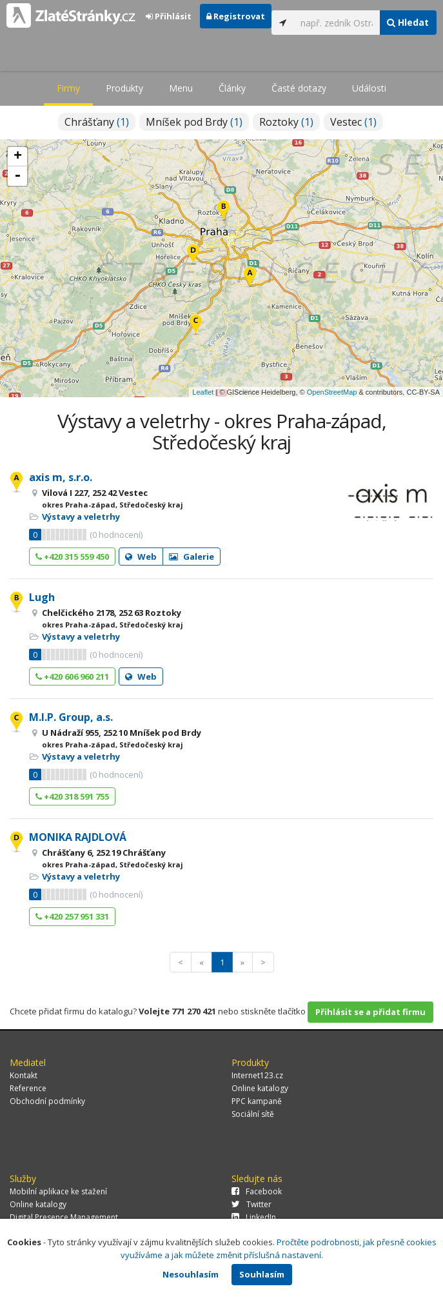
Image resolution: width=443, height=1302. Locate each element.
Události (369, 88)
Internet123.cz (257, 1075)
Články (232, 88)
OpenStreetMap (332, 392)
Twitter (251, 1204)
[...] (336, 22)
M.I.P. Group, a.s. (71, 717)
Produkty (124, 88)
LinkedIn (253, 1217)
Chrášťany (96, 122)
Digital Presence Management (64, 1217)
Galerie (191, 556)
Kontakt (23, 1075)
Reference (28, 1088)
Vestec (353, 122)
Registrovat (235, 16)
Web (141, 556)
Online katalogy (259, 1088)
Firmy (68, 88)
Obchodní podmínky (47, 1101)
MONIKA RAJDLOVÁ (77, 837)
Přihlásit (169, 16)
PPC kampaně (256, 1101)
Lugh (42, 597)
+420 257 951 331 (72, 916)
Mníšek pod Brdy (194, 122)
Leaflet (202, 392)
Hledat (408, 22)
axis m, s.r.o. (60, 477)
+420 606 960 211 (72, 676)
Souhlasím (261, 1274)
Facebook (256, 1191)
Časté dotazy (298, 88)
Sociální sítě (252, 1114)
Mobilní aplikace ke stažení (58, 1191)
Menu (181, 88)
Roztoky (286, 122)
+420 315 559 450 (72, 556)
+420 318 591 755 (72, 796)
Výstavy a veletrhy (81, 516)
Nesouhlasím (190, 1274)
